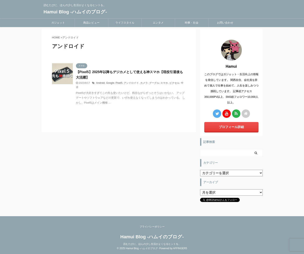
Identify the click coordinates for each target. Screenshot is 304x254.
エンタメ (158, 22)
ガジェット (58, 22)
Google (110, 82)
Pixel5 (119, 82)
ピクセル (174, 82)
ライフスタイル (124, 22)
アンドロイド (131, 82)
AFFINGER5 (180, 248)
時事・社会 (191, 22)
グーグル (154, 82)
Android (100, 82)
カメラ (144, 82)
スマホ (164, 82)
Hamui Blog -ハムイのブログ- (75, 11)
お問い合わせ (225, 22)
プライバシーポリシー (152, 226)
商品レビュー (91, 22)
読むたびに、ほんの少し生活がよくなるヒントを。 (152, 244)
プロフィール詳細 (231, 127)
